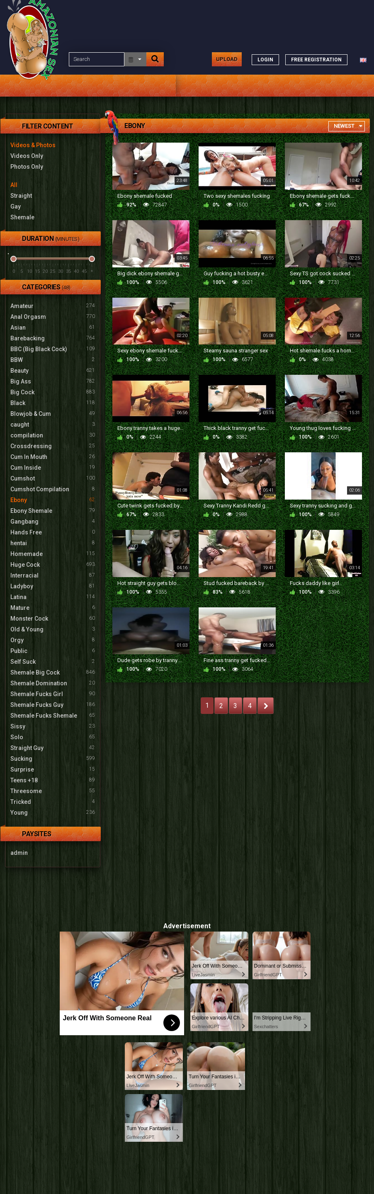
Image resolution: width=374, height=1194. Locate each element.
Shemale (22, 217)
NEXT (265, 705)
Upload (227, 59)
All (13, 185)
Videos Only (26, 156)
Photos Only (26, 166)
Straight (21, 195)
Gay (15, 206)
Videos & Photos (33, 145)
